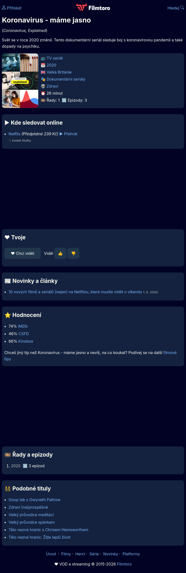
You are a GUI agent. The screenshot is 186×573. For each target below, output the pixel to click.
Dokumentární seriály (66, 79)
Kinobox (25, 341)
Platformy (131, 553)
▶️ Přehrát (68, 133)
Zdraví (52, 86)
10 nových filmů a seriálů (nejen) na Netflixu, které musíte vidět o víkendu (75, 291)
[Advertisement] (93, 189)
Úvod (51, 553)
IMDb (23, 326)
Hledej (175, 8)
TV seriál (55, 58)
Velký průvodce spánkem (32, 522)
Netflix (15, 133)
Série (94, 553)
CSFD (23, 333)
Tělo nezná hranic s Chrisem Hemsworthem (48, 529)
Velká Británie (59, 72)
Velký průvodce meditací (31, 514)
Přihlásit (12, 8)
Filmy (66, 553)
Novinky (110, 553)
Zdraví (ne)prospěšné (28, 507)
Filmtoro (124, 564)
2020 (51, 65)
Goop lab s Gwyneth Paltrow (35, 499)
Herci (80, 553)
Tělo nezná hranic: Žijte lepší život (40, 537)
